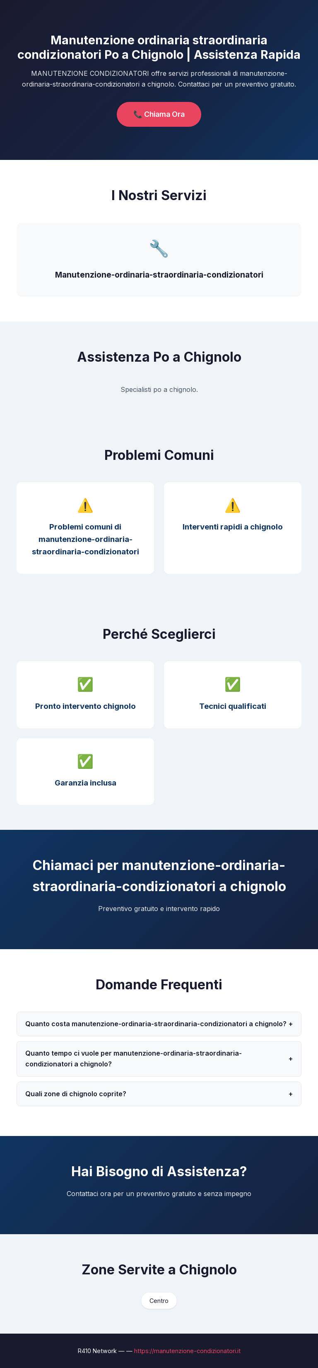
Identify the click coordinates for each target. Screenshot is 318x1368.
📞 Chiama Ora (159, 114)
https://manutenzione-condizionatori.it (187, 1350)
